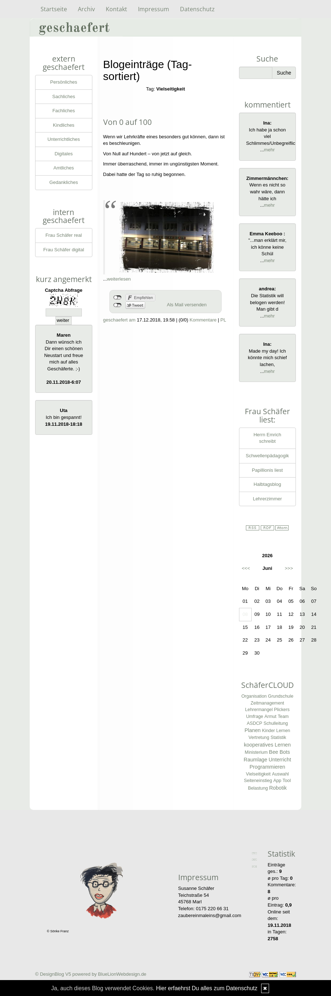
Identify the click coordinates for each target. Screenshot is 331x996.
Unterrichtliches (63, 139)
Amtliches (64, 168)
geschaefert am (119, 320)
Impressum (153, 9)
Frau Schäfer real (64, 235)
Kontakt (116, 9)
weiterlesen (119, 279)
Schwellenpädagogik (267, 455)
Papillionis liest (267, 470)
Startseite (54, 9)
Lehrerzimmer (267, 498)
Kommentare (203, 320)
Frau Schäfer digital (63, 249)
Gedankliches (63, 182)
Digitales (64, 153)
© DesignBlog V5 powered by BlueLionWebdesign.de (90, 974)
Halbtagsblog (267, 484)
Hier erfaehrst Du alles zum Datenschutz (206, 988)
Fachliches (64, 110)
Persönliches (63, 82)
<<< (246, 568)
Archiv (86, 9)
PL (223, 320)
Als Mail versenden (187, 304)
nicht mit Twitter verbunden (117, 305)
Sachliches (63, 96)
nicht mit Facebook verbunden (117, 297)
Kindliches (63, 125)
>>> (289, 568)
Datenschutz (197, 9)
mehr (269, 149)
